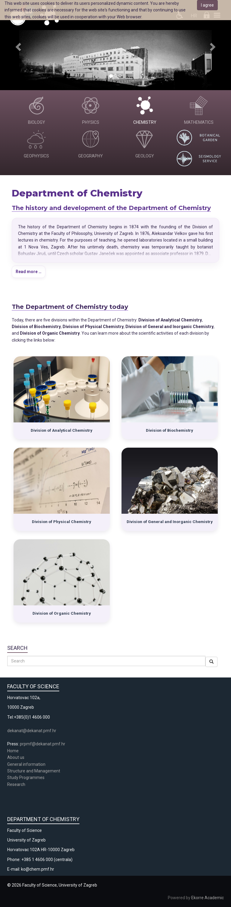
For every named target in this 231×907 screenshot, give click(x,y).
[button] (17, 45)
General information (26, 764)
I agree (207, 5)
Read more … (29, 271)
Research (16, 784)
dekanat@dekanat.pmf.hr (31, 730)
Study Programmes (26, 777)
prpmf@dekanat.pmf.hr (42, 743)
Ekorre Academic (207, 897)
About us (16, 757)
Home (13, 750)
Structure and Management (33, 771)
